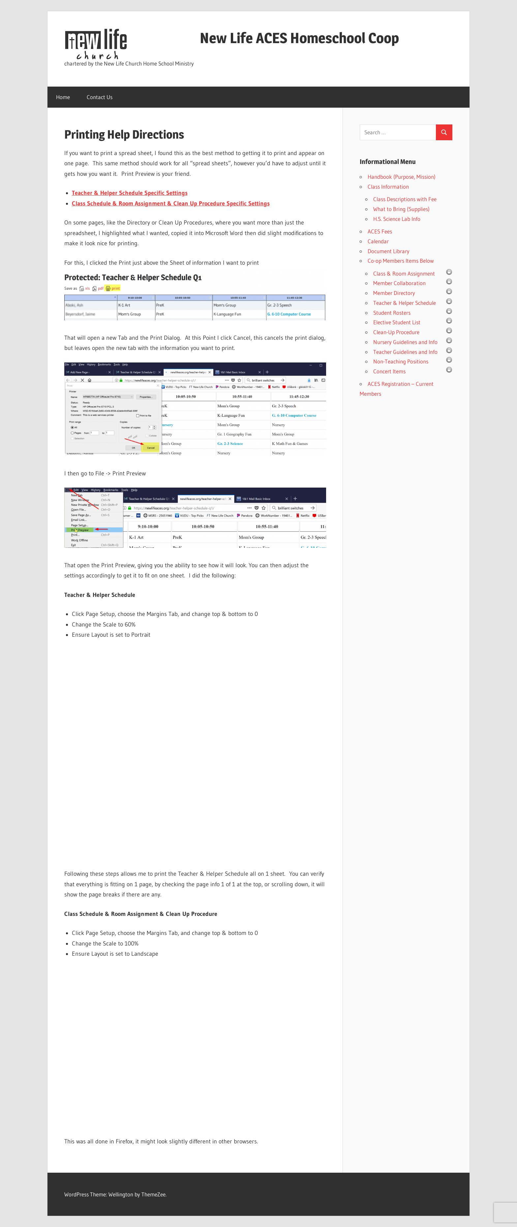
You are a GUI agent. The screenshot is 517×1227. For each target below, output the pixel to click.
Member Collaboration (399, 283)
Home (63, 96)
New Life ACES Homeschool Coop (267, 38)
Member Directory (394, 292)
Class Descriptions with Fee (405, 199)
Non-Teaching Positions (400, 361)
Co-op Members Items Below (401, 260)
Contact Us (99, 96)
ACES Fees (380, 231)
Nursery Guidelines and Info (405, 341)
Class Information (388, 186)
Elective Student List (396, 322)
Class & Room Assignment (404, 273)
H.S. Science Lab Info (396, 218)
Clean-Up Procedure (396, 332)
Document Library (389, 251)
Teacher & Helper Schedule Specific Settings (130, 193)
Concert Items (389, 371)
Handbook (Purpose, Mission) (402, 176)
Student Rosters (392, 312)
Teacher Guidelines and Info (405, 351)
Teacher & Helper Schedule (404, 302)
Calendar (378, 241)
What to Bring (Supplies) (401, 208)
